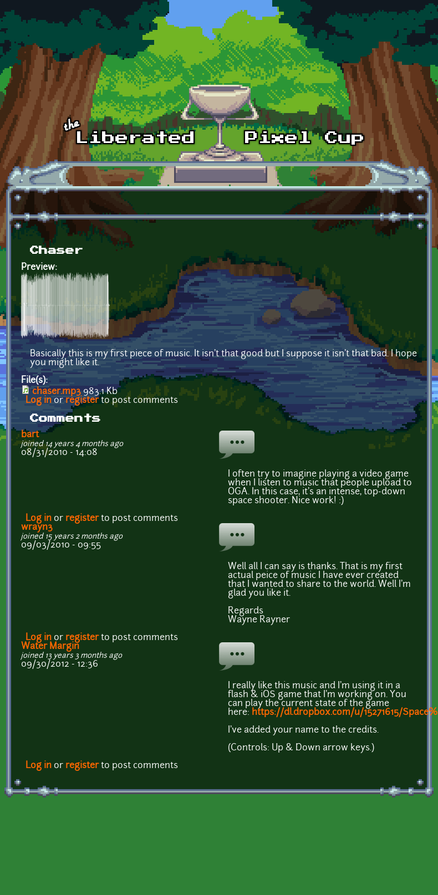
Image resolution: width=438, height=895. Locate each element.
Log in (39, 400)
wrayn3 (37, 527)
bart (30, 435)
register (82, 400)
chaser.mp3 (56, 391)
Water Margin (50, 646)
